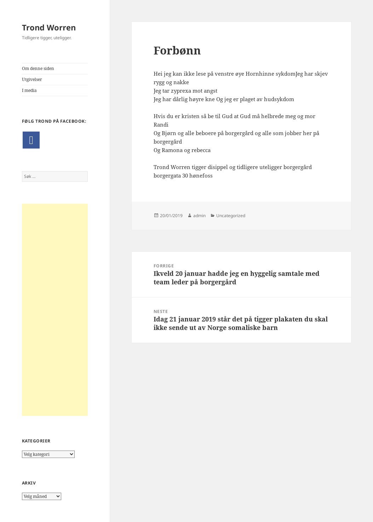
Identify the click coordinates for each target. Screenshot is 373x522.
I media (29, 90)
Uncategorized (230, 216)
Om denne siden (38, 68)
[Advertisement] (55, 310)
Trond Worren (49, 27)
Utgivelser (32, 79)
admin (199, 216)
